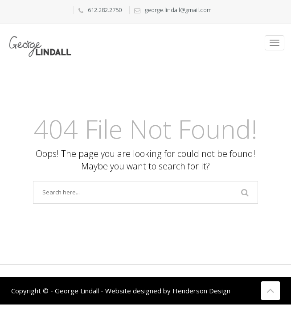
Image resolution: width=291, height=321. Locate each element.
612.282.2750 (98, 10)
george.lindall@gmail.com (171, 10)
